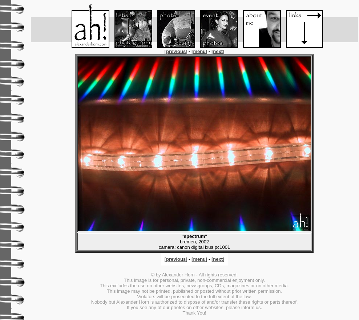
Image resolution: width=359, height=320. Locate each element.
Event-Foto (215, 26)
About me (258, 26)
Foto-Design (173, 26)
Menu (87, 26)
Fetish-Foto (130, 26)
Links (301, 26)
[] (177, 51)
